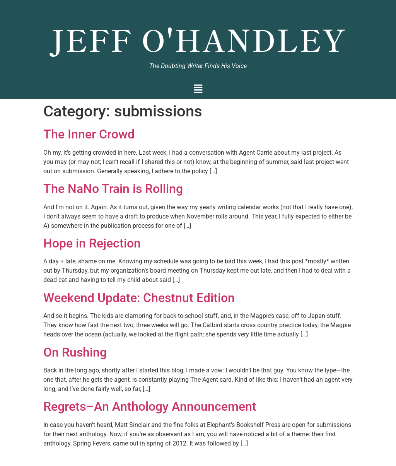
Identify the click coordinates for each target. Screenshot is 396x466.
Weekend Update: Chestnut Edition (139, 297)
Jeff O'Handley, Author (198, 10)
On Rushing (75, 352)
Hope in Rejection (92, 243)
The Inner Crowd (89, 134)
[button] (198, 89)
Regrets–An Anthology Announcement (149, 406)
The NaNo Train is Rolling (113, 188)
